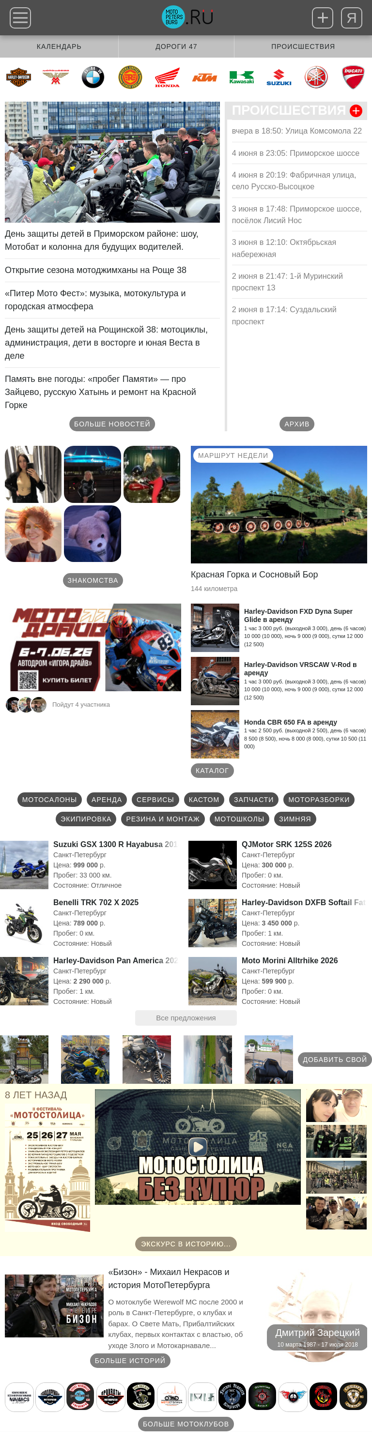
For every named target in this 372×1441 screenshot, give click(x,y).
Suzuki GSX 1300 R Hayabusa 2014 (117, 844)
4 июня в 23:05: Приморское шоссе (295, 153)
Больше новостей (112, 424)
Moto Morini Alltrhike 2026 (290, 960)
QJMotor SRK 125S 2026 (287, 844)
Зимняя (295, 819)
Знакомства (93, 580)
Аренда (107, 800)
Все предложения (186, 1018)
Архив (297, 424)
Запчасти (254, 800)
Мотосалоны (49, 800)
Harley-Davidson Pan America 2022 (118, 960)
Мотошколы (240, 819)
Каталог (212, 770)
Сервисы (155, 800)
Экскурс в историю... (186, 1244)
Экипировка (86, 819)
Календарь (59, 46)
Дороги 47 (176, 46)
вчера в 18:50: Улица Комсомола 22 (297, 130)
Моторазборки (319, 800)
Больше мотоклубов (186, 1424)
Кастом (204, 800)
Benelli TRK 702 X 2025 (96, 902)
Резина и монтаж (163, 819)
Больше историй (130, 1361)
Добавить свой (335, 1059)
